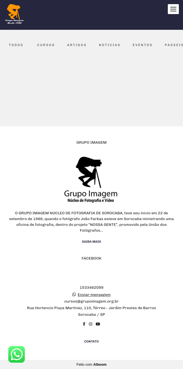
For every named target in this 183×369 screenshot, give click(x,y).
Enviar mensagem (94, 295)
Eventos (143, 45)
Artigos (77, 45)
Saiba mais (91, 242)
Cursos (46, 45)
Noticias (110, 45)
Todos (16, 45)
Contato (91, 341)
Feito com (91, 364)
